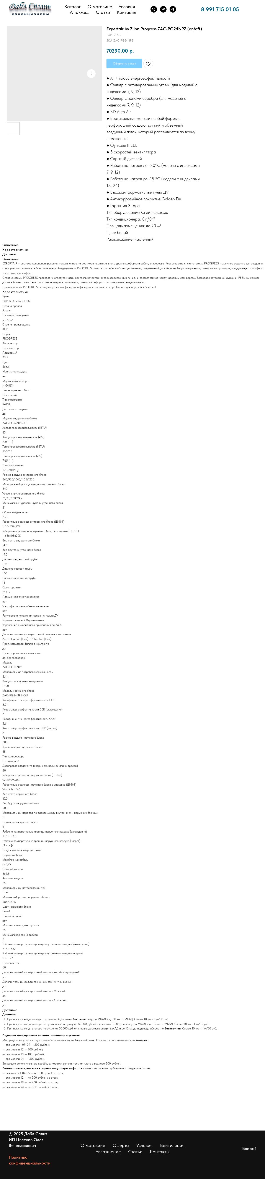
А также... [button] (79, 12)
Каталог (72, 6)
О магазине (99, 6)
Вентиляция (172, 1145)
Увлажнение (108, 1151)
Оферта (121, 1145)
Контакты (126, 12)
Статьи (103, 12)
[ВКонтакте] (163, 9)
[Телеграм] (173, 9)
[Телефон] (153, 9)
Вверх (249, 1149)
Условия (127, 6)
